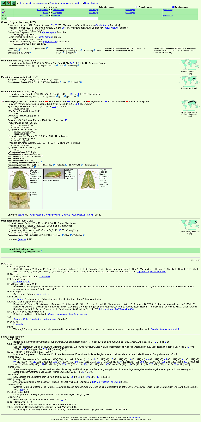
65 (165, 359)
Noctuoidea (65, 3)
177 (120, 362)
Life (20, 3)
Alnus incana (36, 215)
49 (147, 359)
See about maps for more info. (166, 329)
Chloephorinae (91, 3)
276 (54, 106)
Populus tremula (85, 215)
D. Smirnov (34, 181)
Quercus (21, 239)
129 (55, 362)
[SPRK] (29, 152)
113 (34, 362)
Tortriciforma (58, 10)
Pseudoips (93, 10)
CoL (29, 48)
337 (151, 364)
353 (176, 364)
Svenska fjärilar (21, 319)
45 (66, 120)
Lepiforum (18, 299)
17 (111, 359)
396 (64, 28)
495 (24, 349)
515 (45, 349)
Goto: (50, 19)
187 (99, 377)
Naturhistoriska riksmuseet (43, 319)
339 (21, 389)
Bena (45, 13)
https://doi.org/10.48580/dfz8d (151, 271)
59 (52, 25)
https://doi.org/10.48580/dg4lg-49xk (116, 309)
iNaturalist (88, 51)
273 (64, 364)
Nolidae (77, 3)
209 (164, 362)
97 (14, 362)
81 (183, 359)
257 (42, 364)
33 (129, 359)
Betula (20, 215)
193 (142, 362)
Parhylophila (42, 10)
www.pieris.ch (43, 294)
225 (185, 362)
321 (129, 364)
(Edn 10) (63, 104)
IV (83, 372)
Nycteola (44, 15)
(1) (54, 63)
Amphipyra (57, 13)
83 (60, 230)
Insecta (28, 3)
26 (72, 377)
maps (189, 74)
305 (107, 364)
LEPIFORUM (74, 165)
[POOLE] (25, 30)
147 (72, 63)
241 (20, 364)
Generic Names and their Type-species (67, 314)
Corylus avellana (52, 215)
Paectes (56, 15)
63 (56, 25)
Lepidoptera (41, 3)
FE (170, 52)
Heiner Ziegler (90, 165)
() (130, 10)
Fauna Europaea (21, 281)
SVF (31, 167)
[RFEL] (43, 30)
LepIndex (22, 48)
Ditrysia (53, 3)
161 (98, 362)
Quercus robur (69, 215)
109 (88, 377)
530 (77, 104)
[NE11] (33, 30)
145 (77, 362)
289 (86, 364)
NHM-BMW (40, 48)
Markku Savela (134, 417)
